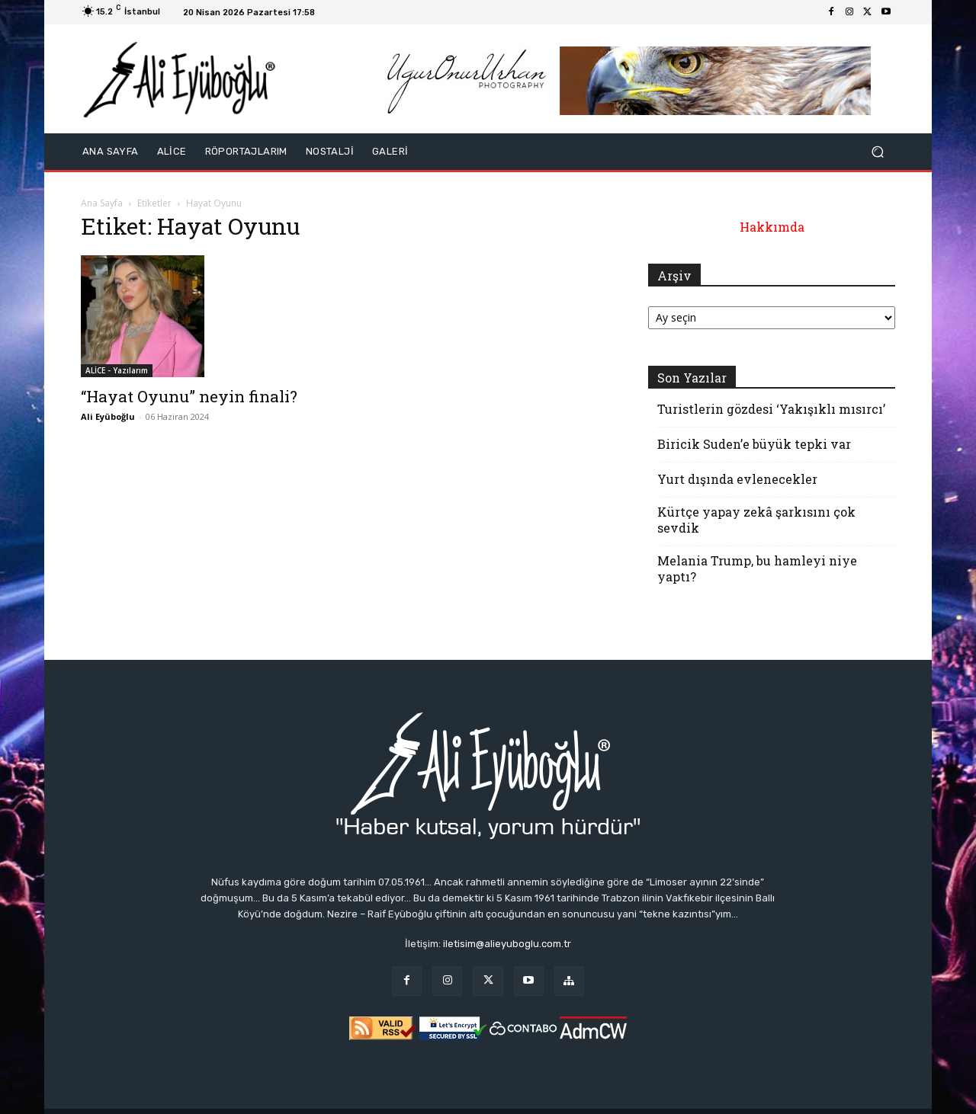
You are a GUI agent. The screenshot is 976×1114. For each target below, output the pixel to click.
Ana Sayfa (102, 203)
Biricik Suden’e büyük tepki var (754, 444)
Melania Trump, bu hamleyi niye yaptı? (757, 568)
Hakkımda (772, 227)
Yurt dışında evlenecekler (737, 479)
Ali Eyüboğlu (108, 416)
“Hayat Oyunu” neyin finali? (189, 396)
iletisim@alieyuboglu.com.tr (507, 943)
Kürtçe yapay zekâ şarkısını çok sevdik (756, 520)
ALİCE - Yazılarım (116, 370)
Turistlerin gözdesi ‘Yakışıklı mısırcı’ (771, 409)
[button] (877, 152)
